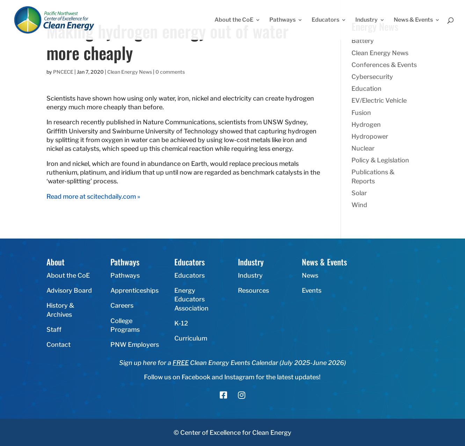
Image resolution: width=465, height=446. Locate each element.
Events (311, 290)
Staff (53, 329)
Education (366, 88)
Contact (58, 344)
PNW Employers (134, 344)
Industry (366, 20)
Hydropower (369, 136)
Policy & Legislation (380, 160)
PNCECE (63, 72)
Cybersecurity (372, 76)
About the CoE (234, 20)
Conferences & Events (384, 64)
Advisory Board (69, 290)
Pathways (282, 20)
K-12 (181, 323)
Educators (325, 20)
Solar (359, 193)
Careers (121, 305)
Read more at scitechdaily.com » (93, 196)
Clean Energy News (129, 72)
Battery (362, 40)
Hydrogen (366, 124)
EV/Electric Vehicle (379, 100)
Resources (253, 290)
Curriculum (190, 338)
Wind (359, 205)
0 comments (170, 72)
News (310, 275)
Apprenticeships (134, 290)
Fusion (361, 112)
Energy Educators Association (191, 299)
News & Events (413, 20)
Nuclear (363, 148)
